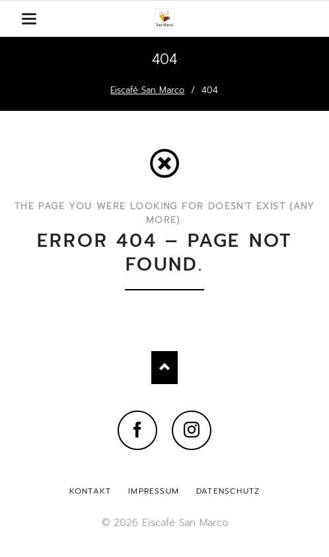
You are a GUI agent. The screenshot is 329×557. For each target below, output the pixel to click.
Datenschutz (228, 491)
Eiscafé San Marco (147, 90)
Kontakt (90, 491)
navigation (29, 19)
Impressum (153, 491)
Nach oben (164, 367)
